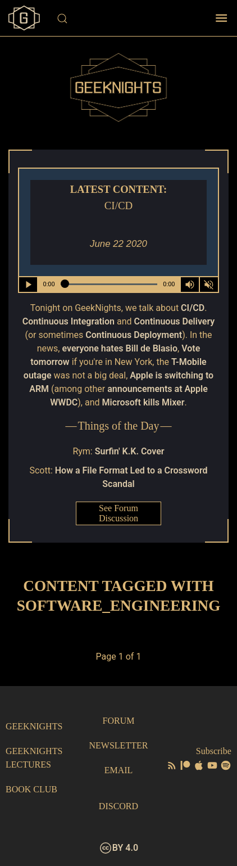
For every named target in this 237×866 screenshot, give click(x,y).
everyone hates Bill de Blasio (119, 348)
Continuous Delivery (174, 321)
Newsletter (118, 745)
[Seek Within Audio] (109, 284)
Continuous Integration (68, 321)
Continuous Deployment (133, 335)
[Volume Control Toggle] (190, 284)
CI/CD (192, 308)
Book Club (31, 789)
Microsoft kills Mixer (143, 402)
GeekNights (34, 726)
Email (118, 770)
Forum (119, 720)
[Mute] (209, 284)
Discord (118, 806)
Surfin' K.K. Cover (130, 451)
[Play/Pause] (28, 284)
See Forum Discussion (118, 513)
